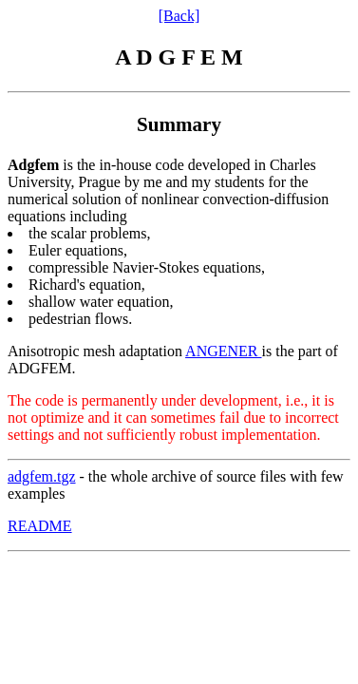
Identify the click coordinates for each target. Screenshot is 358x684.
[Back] (179, 16)
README (40, 526)
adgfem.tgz (42, 476)
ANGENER (223, 351)
